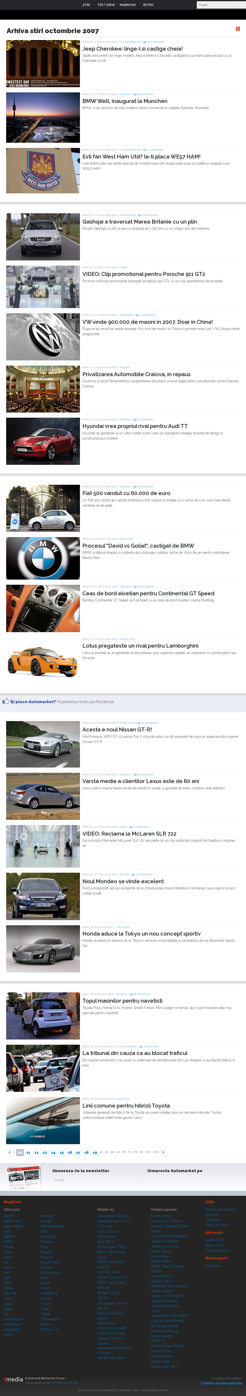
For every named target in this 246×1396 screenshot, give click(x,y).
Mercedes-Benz (53, 1226)
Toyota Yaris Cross (165, 1246)
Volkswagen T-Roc (111, 1247)
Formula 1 (213, 1266)
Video (123, 267)
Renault (46, 1267)
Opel (44, 1247)
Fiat (6, 1273)
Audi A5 (103, 1288)
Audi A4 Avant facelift (167, 1321)
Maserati (47, 1216)
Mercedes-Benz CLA (113, 1221)
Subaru (46, 1298)
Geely (8, 1283)
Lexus (8, 1335)
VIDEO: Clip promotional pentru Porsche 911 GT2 (143, 274)
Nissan (46, 1242)
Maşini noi (12, 1202)
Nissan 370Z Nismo (166, 1221)
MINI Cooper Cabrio (112, 1282)
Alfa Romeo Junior (111, 1358)
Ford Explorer (161, 1216)
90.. (142, 1152)
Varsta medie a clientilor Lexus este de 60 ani (140, 781)
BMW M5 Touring (110, 1262)
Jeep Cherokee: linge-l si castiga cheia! (132, 48)
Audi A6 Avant (108, 1272)
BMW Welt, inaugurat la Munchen (125, 101)
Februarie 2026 (217, 1251)
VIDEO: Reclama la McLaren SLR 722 (129, 833)
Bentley (9, 1237)
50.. (119, 1152)
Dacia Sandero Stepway (169, 1236)
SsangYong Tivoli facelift (169, 1316)
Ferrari (9, 1267)
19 (95, 1152)
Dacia (8, 1257)
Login (161, 5)
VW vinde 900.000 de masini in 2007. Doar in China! (147, 322)
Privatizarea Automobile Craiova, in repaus (136, 374)
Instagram (164, 1181)
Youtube (176, 1181)
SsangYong (49, 1293)
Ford (7, 1278)
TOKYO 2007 (123, 927)
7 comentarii (155, 149)
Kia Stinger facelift (164, 1326)
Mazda (46, 1221)
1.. (14, 1152)
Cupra (8, 1252)
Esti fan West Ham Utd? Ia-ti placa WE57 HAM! (141, 156)
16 (70, 1152)
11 (28, 1152)
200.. (156, 1152)
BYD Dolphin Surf (110, 1333)
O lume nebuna (130, 42)
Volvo (45, 1324)
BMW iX (157, 1341)
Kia (6, 1314)
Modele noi (127, 639)
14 (53, 1152)
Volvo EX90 (106, 1323)
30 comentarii (156, 41)
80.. (136, 1152)
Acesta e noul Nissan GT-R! (117, 729)
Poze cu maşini (217, 1225)
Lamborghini (13, 1319)
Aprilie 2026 (214, 1240)
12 (36, 1152)
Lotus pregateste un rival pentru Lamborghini (140, 645)
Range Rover (50, 1262)
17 (78, 1152)
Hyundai (10, 1293)
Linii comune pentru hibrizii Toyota (126, 1105)
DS (6, 1262)
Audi (7, 1231)
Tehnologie (128, 215)
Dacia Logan (160, 1361)
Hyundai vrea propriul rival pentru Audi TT (135, 426)
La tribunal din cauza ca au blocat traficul (134, 1053)
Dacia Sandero (162, 1356)
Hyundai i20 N (162, 1276)
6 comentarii (146, 94)
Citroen (9, 1247)
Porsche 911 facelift (111, 1328)
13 (45, 1152)
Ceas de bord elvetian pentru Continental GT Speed (148, 593)
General (125, 94)
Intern (124, 367)
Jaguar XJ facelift (164, 1241)
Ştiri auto (211, 1215)
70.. (130, 1152)
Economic (126, 315)
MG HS (102, 1298)
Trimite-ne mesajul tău (221, 1383)
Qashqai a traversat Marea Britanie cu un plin (139, 221)
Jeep (7, 1309)
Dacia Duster (161, 1351)
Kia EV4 (103, 1267)
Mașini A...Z (49, 1329)
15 (62, 1152)
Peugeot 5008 (108, 1293)
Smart (45, 1288)
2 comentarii (150, 215)
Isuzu (8, 1298)
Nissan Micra (161, 1261)
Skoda (45, 1283)
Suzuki (46, 1304)
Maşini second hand (220, 1209)
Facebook (152, 1181)
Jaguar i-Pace (161, 1281)
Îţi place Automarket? (33, 701)
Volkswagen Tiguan (112, 1216)
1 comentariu (147, 315)
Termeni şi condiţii (64, 1382)
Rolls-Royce (50, 1273)
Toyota (45, 1314)
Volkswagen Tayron (112, 1303)
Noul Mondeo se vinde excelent (123, 881)
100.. (149, 1152)
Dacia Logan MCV (165, 1366)
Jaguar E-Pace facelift (167, 1296)
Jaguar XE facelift (164, 1301)
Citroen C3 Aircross (111, 1277)
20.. (101, 1152)
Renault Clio (106, 1237)
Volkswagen (50, 1319)
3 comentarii (146, 419)
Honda (9, 1288)
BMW (8, 1242)
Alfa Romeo (12, 1221)
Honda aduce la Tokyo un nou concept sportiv (141, 933)
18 (86, 1152)
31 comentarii (142, 994)
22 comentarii (149, 723)
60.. (124, 1152)
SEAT (45, 1278)
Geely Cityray (107, 1231)
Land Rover (12, 1324)
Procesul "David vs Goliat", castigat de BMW (138, 545)
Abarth (9, 1216)
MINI (44, 1231)
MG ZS (102, 1308)
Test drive (212, 1220)
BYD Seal (104, 1226)
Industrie (126, 539)
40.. (113, 1152)
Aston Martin (13, 1226)
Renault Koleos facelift (168, 1346)
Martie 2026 (214, 1245)
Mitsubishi (48, 1237)
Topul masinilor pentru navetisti (122, 1000)
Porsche (47, 1257)
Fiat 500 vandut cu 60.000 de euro (126, 493)
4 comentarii (146, 774)
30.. (107, 1152)
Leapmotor (12, 1329)
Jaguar (9, 1304)
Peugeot (47, 1252)
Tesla (44, 1309)
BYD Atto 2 (105, 1242)
